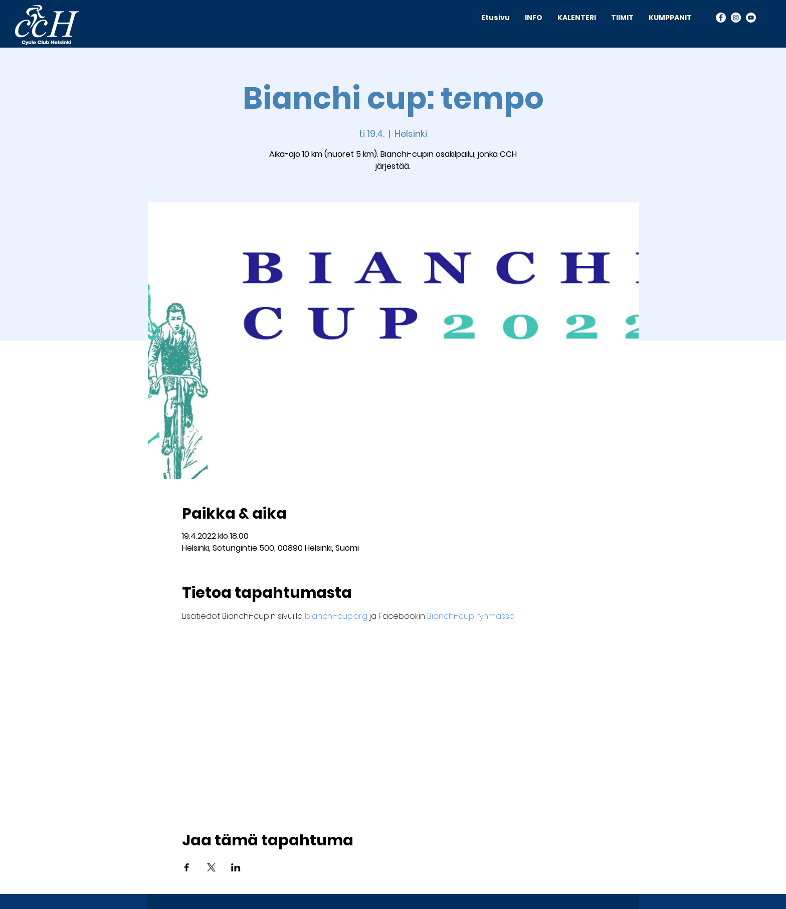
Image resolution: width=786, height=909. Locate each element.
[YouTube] (751, 18)
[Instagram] (736, 18)
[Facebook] (721, 18)
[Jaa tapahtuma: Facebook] (186, 867)
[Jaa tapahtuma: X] (211, 867)
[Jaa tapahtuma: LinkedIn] (236, 867)
